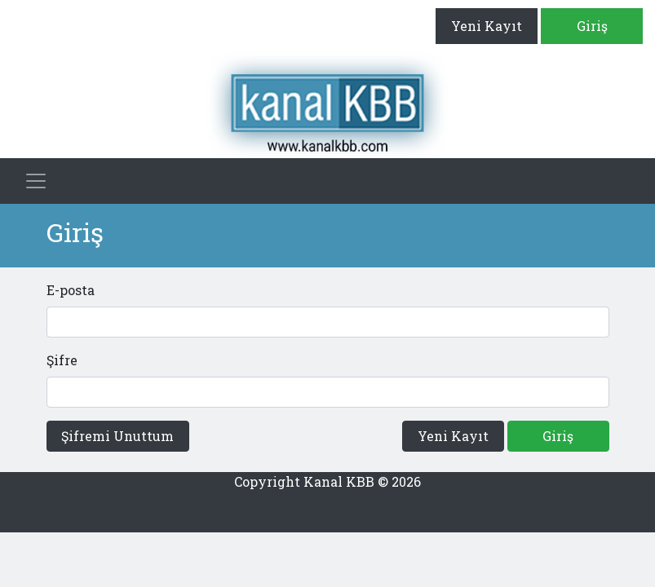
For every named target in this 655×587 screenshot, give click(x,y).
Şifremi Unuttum (117, 435)
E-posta (70, 289)
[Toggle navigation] (36, 181)
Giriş (592, 25)
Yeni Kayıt (486, 25)
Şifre (61, 360)
